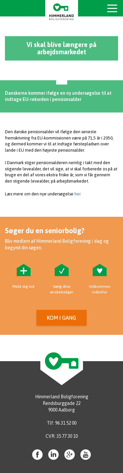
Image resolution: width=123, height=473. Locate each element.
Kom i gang (61, 317)
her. (77, 193)
